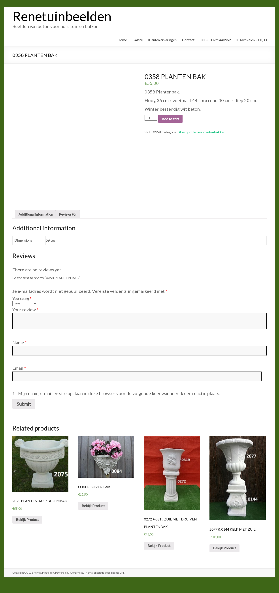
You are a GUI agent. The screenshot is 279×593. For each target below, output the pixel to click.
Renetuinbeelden (61, 16)
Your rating (21, 308)
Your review (25, 319)
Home (122, 40)
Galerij (137, 40)
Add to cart (170, 119)
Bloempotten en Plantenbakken (201, 132)
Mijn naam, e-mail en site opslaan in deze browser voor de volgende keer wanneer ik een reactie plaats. (119, 402)
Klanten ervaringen (162, 40)
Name (19, 351)
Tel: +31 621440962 (215, 40)
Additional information (36, 224)
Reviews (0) (67, 224)
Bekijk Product (27, 529)
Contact (188, 40)
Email (19, 377)
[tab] (36, 224)
